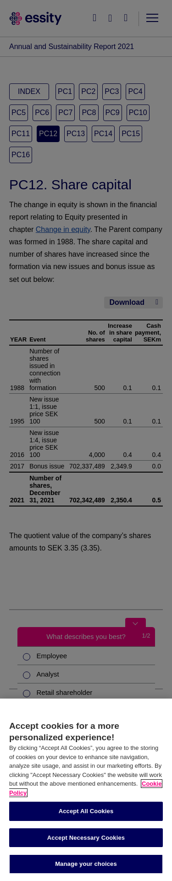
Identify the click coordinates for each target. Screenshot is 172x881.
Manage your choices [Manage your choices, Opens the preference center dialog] (86, 863)
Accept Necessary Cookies (86, 837)
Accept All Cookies (86, 811)
